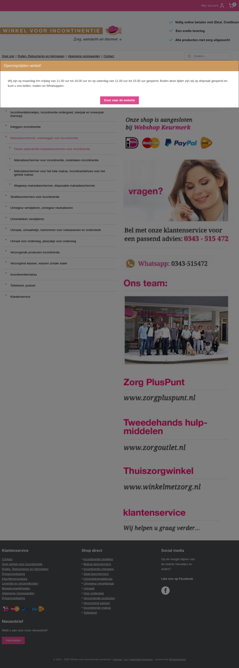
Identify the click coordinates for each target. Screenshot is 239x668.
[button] (119, 100)
